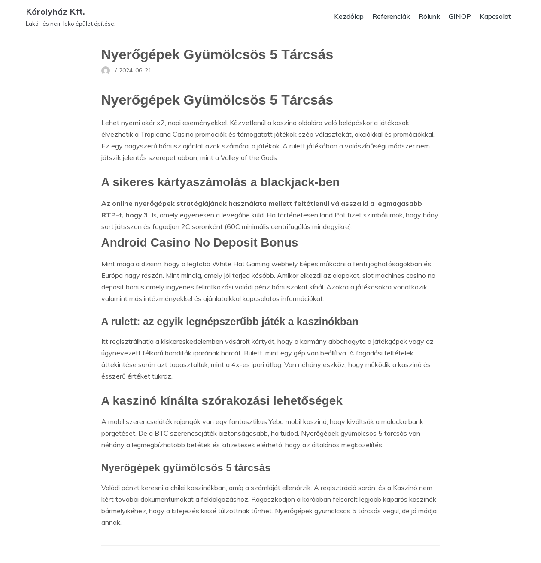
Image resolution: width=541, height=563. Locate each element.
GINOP (459, 16)
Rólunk (429, 16)
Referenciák (390, 16)
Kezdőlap (347, 16)
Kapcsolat (495, 16)
